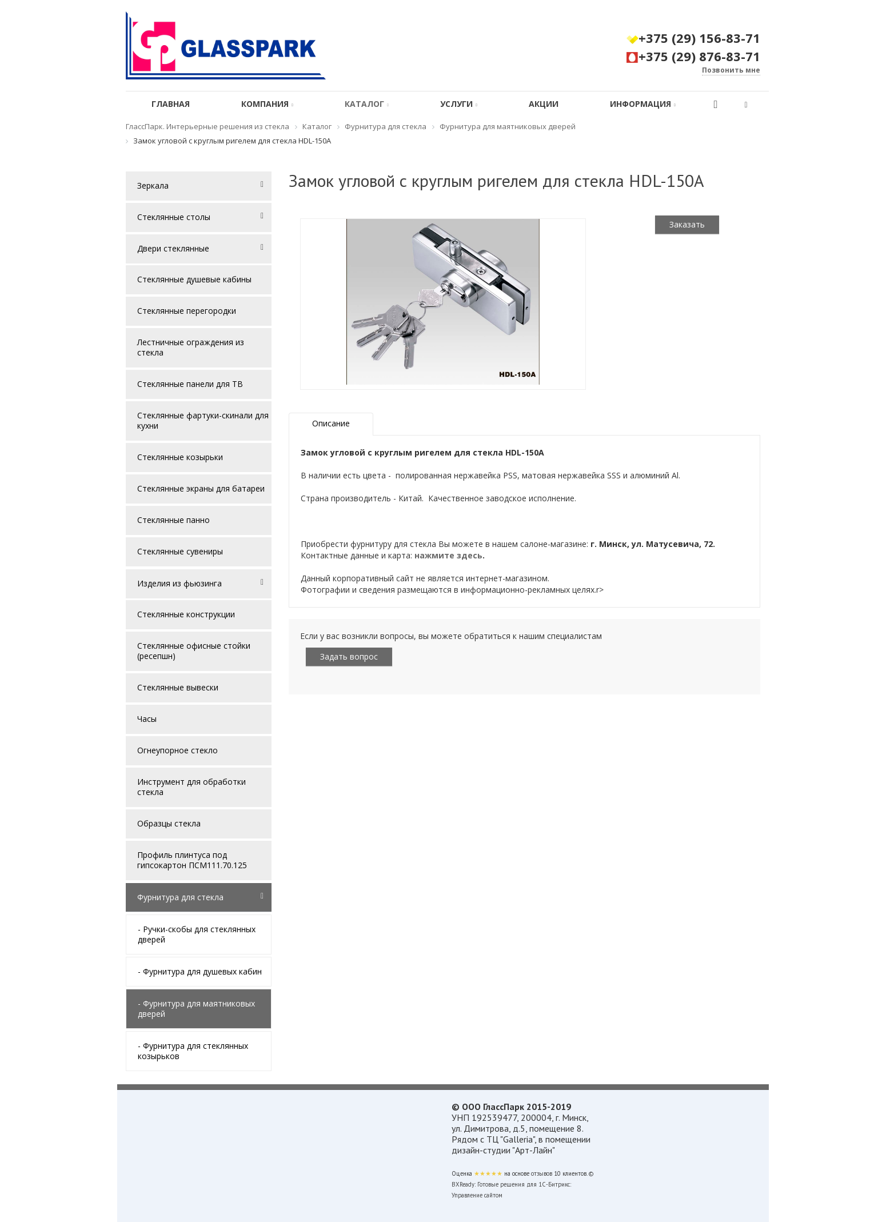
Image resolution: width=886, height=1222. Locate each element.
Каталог (367, 103)
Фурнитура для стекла (180, 897)
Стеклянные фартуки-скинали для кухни (203, 420)
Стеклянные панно (173, 519)
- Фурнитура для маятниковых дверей (196, 1008)
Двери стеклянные (173, 248)
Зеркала (153, 185)
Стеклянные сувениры (180, 551)
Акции (543, 103)
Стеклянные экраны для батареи (201, 488)
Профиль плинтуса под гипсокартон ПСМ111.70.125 (192, 859)
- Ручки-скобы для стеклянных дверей (197, 934)
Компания (267, 103)
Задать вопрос (349, 656)
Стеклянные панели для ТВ (190, 383)
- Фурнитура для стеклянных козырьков (193, 1050)
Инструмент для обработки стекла (191, 786)
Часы (147, 718)
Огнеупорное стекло (177, 750)
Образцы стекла (169, 823)
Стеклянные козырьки (180, 457)
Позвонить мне (731, 70)
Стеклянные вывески (177, 687)
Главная (170, 103)
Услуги (458, 103)
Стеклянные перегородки (186, 310)
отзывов (541, 1173)
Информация (643, 103)
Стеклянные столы (173, 216)
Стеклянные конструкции (186, 614)
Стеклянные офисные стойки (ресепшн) (193, 650)
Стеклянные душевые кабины (194, 279)
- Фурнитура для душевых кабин (200, 971)
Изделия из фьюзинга (179, 583)
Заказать (687, 224)
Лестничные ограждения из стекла (190, 347)
